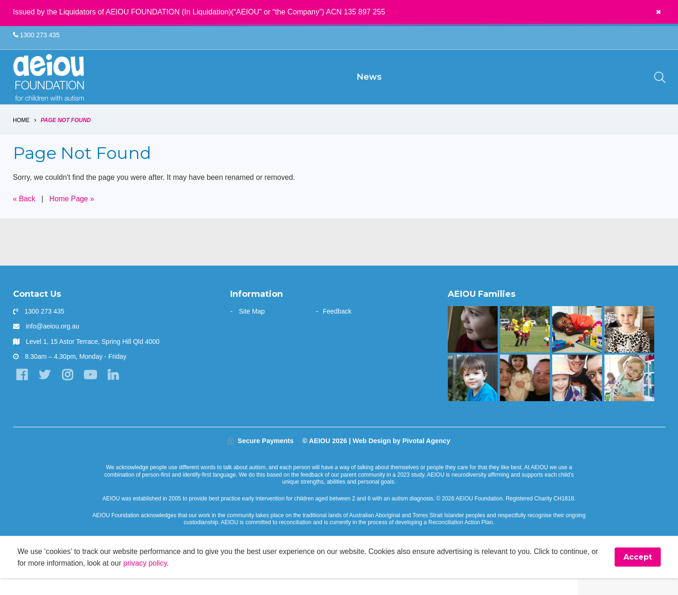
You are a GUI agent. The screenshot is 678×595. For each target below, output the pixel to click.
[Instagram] (69, 392)
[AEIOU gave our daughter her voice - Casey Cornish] (577, 394)
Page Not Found (66, 136)
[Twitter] (45, 392)
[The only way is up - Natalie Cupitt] (473, 345)
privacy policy (156, 579)
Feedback (337, 327)
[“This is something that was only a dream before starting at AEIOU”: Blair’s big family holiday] (525, 394)
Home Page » (73, 215)
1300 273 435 (36, 35)
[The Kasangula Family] (577, 345)
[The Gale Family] (473, 394)
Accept (637, 573)
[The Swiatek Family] (525, 345)
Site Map (252, 327)
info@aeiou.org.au (52, 342)
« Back (24, 215)
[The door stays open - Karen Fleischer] (629, 394)
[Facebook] (22, 392)
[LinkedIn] (115, 392)
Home (21, 136)
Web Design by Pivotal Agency (402, 457)
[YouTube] (92, 392)
